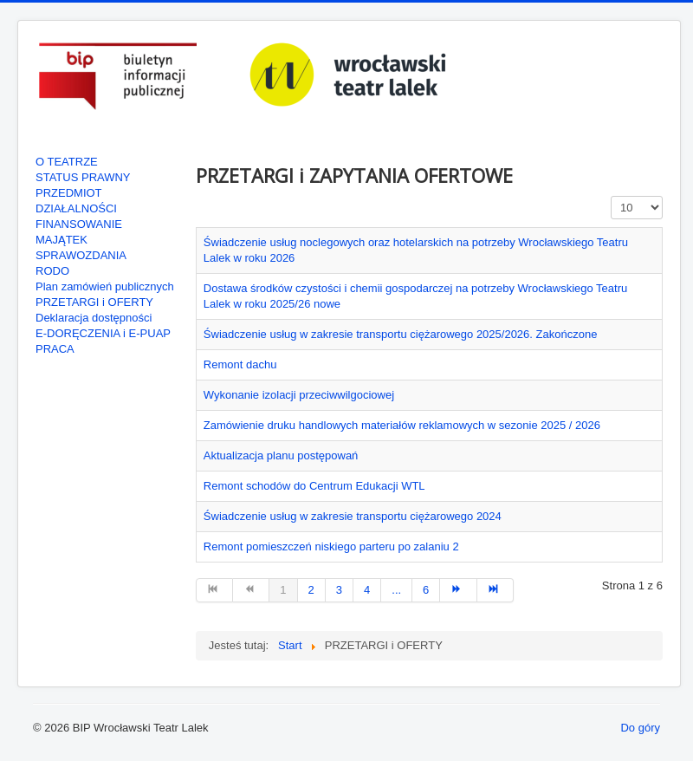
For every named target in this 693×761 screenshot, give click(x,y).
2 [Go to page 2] (311, 589)
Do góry (640, 727)
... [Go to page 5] (396, 589)
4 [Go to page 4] (367, 589)
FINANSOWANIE (79, 224)
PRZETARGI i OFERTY (94, 302)
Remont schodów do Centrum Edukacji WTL (314, 485)
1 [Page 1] (283, 589)
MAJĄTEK (61, 239)
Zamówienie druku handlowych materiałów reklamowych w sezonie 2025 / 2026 (402, 425)
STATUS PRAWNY (83, 177)
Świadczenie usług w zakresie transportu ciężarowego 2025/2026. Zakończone (401, 334)
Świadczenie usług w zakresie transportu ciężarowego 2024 (353, 516)
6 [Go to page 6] (426, 589)
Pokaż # (611, 196)
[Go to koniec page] (495, 590)
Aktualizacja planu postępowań (281, 455)
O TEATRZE (67, 161)
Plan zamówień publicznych (105, 286)
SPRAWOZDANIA (81, 255)
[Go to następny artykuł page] (458, 590)
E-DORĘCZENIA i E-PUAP (103, 333)
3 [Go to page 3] (339, 589)
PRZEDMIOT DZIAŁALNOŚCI (76, 200)
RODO (52, 270)
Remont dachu (240, 364)
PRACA (55, 348)
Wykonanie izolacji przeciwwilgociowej (299, 394)
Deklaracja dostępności (94, 317)
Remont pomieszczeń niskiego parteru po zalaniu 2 (331, 546)
